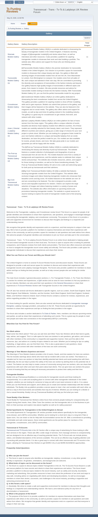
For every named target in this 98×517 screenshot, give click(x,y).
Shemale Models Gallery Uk (13, 56)
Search (87, 38)
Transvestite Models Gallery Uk (13, 80)
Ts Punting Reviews (13, 10)
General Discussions (65, 283)
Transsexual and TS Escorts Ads (19, 430)
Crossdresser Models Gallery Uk (13, 106)
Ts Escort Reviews (25, 286)
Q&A (40, 280)
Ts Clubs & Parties (49, 313)
